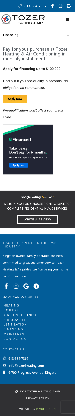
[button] (67, 19)
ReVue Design (37, 409)
